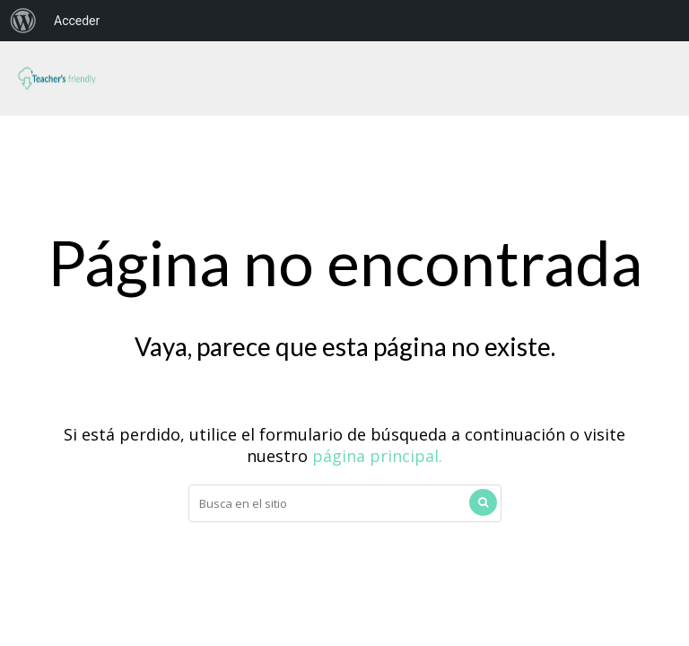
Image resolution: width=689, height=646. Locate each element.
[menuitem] (23, 20)
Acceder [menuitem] (77, 20)
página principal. (377, 456)
